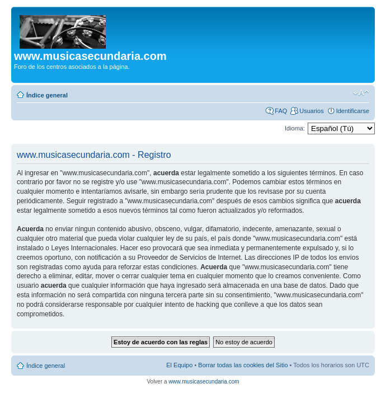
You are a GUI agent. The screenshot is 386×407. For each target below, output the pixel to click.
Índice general (47, 95)
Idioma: (295, 128)
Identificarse (352, 110)
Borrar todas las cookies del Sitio (243, 365)
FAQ (281, 110)
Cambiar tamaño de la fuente (361, 93)
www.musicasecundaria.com (203, 381)
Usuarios (311, 110)
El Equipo (179, 365)
